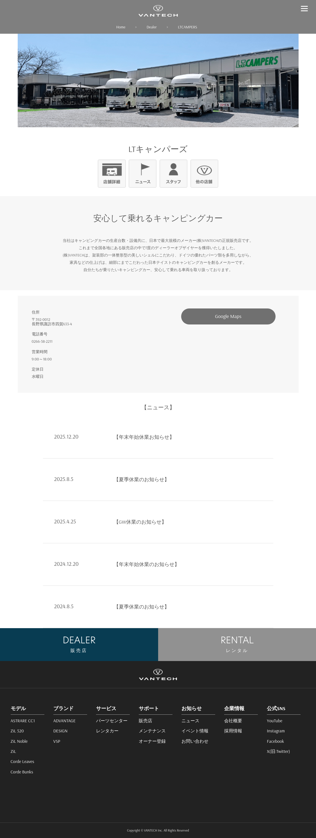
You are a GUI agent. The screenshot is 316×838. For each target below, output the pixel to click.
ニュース (190, 720)
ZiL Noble (19, 741)
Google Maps (228, 316)
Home (120, 26)
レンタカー (107, 730)
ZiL (13, 751)
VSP (56, 741)
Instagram (276, 730)
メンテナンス (152, 730)
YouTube (274, 720)
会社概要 (233, 720)
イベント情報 (194, 730)
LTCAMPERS (187, 26)
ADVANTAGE (64, 720)
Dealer (152, 26)
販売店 (145, 720)
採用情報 (233, 730)
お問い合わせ (194, 741)
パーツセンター (112, 720)
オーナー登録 (152, 741)
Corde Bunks (22, 772)
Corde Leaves (22, 761)
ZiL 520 (17, 730)
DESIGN (60, 730)
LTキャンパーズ (158, 149)
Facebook (275, 741)
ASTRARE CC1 (23, 720)
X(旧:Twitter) (278, 751)
